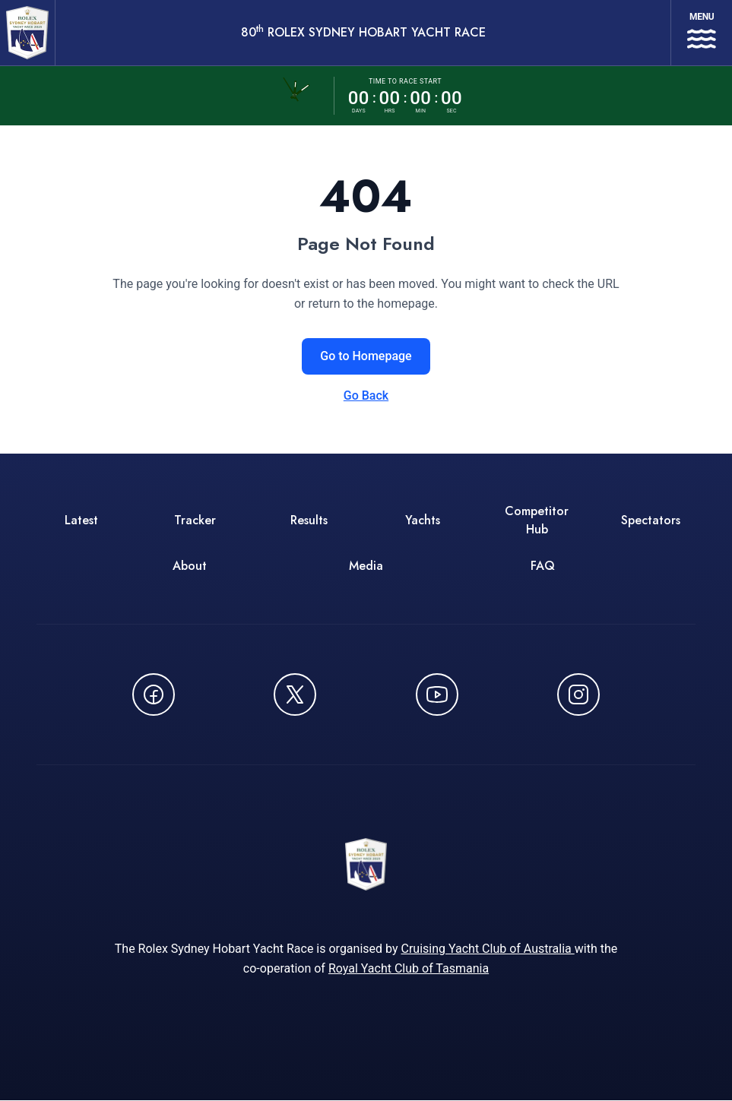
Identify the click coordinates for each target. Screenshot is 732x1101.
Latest (81, 520)
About (190, 565)
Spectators (650, 520)
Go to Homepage (365, 356)
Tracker (195, 520)
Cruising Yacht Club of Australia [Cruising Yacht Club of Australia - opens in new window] (487, 949)
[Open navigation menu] (701, 32)
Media (366, 565)
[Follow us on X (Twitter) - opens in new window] (295, 694)
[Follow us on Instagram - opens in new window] (578, 694)
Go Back (366, 395)
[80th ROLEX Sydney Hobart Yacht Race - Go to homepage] (27, 32)
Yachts (422, 520)
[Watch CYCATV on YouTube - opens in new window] (437, 694)
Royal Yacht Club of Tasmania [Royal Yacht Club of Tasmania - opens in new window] (408, 969)
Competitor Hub (537, 520)
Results (309, 520)
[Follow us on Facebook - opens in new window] (153, 694)
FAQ (543, 565)
